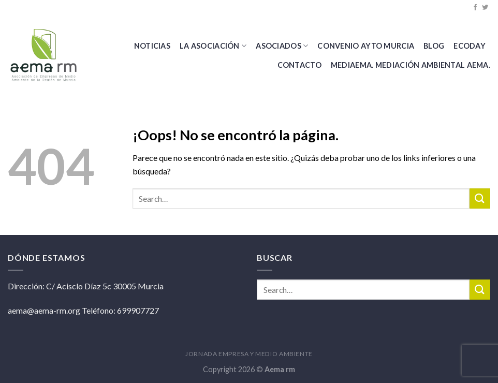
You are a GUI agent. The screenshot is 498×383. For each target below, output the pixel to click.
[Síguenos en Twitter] (485, 7)
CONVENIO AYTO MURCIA (365, 45)
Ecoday (469, 45)
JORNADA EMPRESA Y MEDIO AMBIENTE (249, 354)
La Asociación (213, 46)
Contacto (299, 65)
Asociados (282, 46)
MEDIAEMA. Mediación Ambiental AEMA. (410, 65)
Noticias (152, 45)
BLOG (433, 45)
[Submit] (480, 198)
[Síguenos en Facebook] (475, 7)
